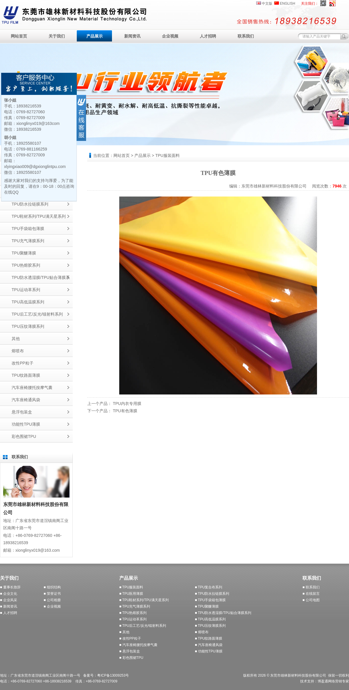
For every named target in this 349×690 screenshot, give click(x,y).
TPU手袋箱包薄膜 (28, 228)
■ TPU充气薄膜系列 (134, 606)
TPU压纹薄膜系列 (28, 326)
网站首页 (19, 36)
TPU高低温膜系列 (28, 302)
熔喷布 (18, 350)
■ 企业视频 (52, 606)
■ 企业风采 (8, 600)
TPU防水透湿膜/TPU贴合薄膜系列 (41, 279)
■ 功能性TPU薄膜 (208, 651)
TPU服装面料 (167, 155)
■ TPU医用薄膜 (131, 594)
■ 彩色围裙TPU (131, 658)
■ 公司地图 (311, 600)
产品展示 (94, 36)
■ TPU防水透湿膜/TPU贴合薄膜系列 (223, 613)
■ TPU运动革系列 (133, 619)
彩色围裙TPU (24, 436)
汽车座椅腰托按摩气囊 (32, 387)
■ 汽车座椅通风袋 (208, 645)
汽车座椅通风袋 (26, 399)
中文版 (267, 3)
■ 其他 (124, 632)
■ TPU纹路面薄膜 (208, 638)
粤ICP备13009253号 (113, 675)
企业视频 (170, 36)
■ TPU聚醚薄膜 (207, 606)
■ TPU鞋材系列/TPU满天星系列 (144, 600)
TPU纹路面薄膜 (26, 375)
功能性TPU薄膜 (26, 424)
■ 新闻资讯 (8, 606)
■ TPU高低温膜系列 (210, 619)
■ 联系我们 (311, 587)
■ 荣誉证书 (52, 594)
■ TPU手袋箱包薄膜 (210, 600)
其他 (16, 338)
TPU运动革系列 (26, 289)
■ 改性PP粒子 (130, 638)
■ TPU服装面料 (131, 587)
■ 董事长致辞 (10, 587)
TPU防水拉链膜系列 (30, 204)
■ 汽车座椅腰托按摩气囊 (138, 645)
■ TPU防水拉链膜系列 (212, 594)
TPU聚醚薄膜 (24, 253)
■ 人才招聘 (8, 613)
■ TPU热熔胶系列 (133, 613)
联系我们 (246, 36)
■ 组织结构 (52, 587)
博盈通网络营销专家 (333, 681)
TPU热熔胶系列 (26, 265)
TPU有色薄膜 (125, 410)
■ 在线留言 (311, 594)
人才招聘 (208, 36)
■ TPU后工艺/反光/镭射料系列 (142, 626)
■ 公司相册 (52, 600)
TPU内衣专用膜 (127, 403)
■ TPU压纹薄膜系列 (210, 626)
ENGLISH (287, 3)
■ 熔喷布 (202, 632)
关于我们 (57, 36)
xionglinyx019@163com (38, 123)
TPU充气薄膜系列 (28, 240)
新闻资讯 (132, 36)
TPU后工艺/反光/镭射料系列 (37, 314)
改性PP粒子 (22, 363)
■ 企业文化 (8, 594)
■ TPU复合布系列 (208, 587)
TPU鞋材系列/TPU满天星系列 (39, 216)
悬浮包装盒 (22, 412)
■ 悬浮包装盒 (129, 651)
